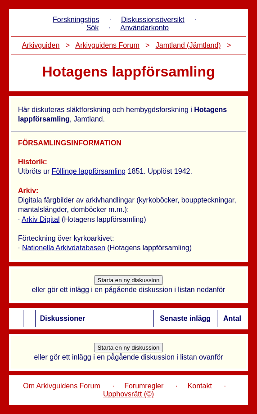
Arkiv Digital (40, 219)
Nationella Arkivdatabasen (63, 248)
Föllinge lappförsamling (89, 171)
